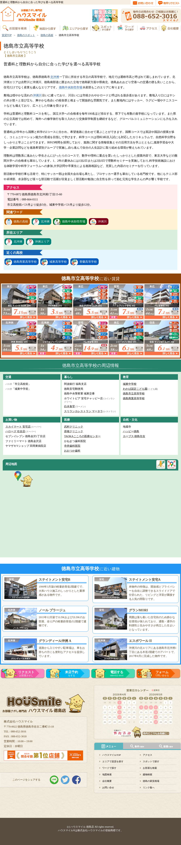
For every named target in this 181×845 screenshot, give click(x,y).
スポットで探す (151, 761)
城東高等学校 (58, 261)
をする (71, 673)
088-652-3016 (117, 673)
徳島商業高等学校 (25, 261)
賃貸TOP (7, 35)
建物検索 (147, 774)
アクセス (147, 755)
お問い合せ (108, 787)
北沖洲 (54, 76)
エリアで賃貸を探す (112, 761)
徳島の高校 (47, 35)
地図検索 (107, 774)
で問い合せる (162, 673)
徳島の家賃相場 (151, 781)
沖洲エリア (42, 241)
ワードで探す (109, 768)
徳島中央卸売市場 (70, 87)
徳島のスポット (26, 35)
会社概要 (107, 781)
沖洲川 (37, 95)
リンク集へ (149, 787)
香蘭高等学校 (88, 261)
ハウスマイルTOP (111, 755)
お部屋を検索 (150, 768)
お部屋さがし (26, 673)
